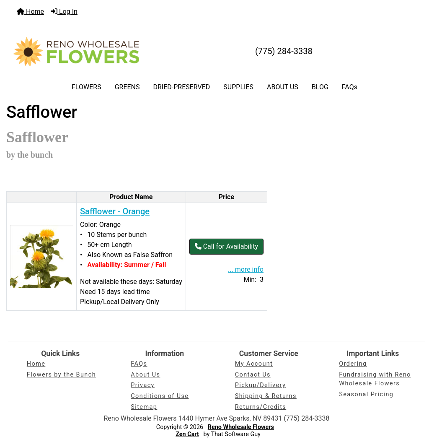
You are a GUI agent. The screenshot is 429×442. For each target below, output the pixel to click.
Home (30, 12)
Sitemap (144, 407)
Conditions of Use (160, 396)
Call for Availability (226, 246)
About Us (145, 374)
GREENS (127, 87)
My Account (254, 363)
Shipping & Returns (266, 396)
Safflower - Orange (115, 211)
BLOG (320, 87)
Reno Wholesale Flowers (241, 427)
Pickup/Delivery (260, 385)
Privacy (143, 385)
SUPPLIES (238, 87)
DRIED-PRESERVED (181, 87)
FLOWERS (86, 87)
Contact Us (253, 374)
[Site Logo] (76, 51)
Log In (64, 12)
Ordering (353, 363)
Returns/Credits (260, 407)
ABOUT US (282, 87)
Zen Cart (187, 434)
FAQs (349, 87)
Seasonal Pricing (366, 394)
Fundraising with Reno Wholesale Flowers (375, 379)
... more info (246, 269)
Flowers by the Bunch (61, 374)
